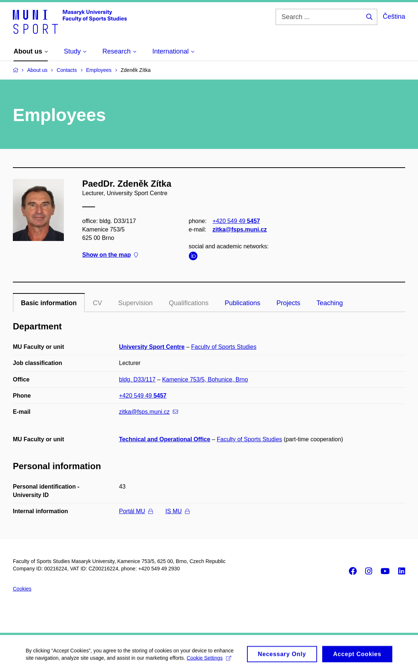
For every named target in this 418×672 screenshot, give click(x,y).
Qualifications (188, 303)
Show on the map (110, 255)
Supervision (135, 303)
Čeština (394, 16)
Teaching (329, 303)
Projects (288, 303)
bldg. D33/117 (137, 379)
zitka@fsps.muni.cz (239, 229)
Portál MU (136, 511)
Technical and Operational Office (164, 439)
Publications (242, 303)
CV (97, 303)
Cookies (22, 589)
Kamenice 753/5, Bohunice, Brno (205, 379)
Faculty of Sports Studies (224, 347)
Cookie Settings (209, 661)
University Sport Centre (152, 347)
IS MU (177, 511)
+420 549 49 (236, 221)
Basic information (49, 303)
